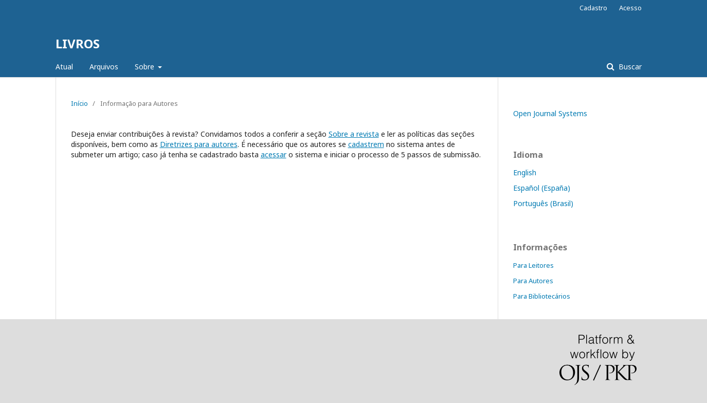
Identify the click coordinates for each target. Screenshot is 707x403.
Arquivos (103, 66)
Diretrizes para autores (199, 144)
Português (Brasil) (543, 203)
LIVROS (78, 43)
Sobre (145, 66)
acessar (273, 154)
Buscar (629, 66)
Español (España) (541, 188)
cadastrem (366, 144)
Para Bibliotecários (541, 296)
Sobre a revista (354, 134)
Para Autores (533, 280)
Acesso (630, 7)
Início (79, 103)
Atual (64, 66)
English (524, 172)
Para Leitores (533, 265)
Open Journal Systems (550, 113)
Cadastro (593, 7)
